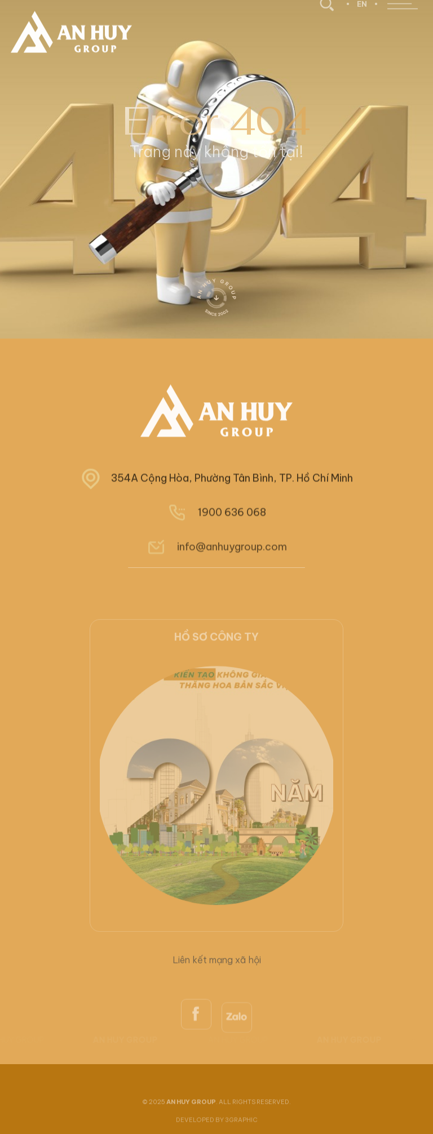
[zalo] (237, 1045)
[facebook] (196, 1040)
